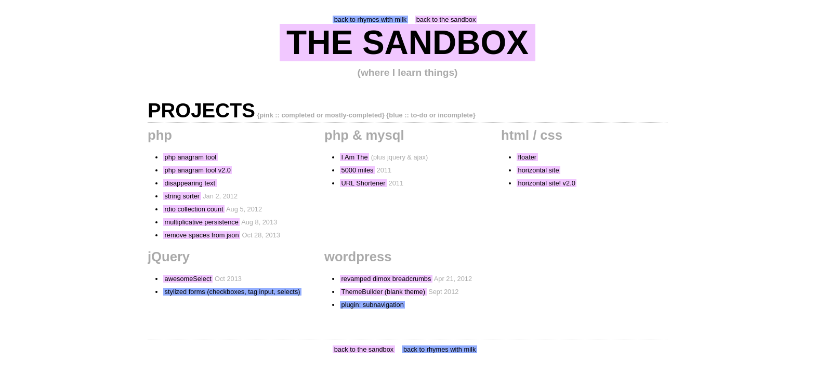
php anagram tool (191, 157)
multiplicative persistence (202, 222)
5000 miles (357, 170)
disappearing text (190, 183)
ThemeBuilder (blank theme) (383, 292)
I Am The (354, 157)
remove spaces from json (202, 235)
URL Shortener (363, 183)
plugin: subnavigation (372, 305)
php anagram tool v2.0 (198, 170)
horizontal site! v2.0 (546, 183)
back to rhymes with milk (370, 19)
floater (527, 157)
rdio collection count (194, 209)
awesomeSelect (188, 279)
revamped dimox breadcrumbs (386, 279)
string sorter (182, 196)
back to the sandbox (446, 19)
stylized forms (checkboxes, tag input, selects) (232, 292)
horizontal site (538, 170)
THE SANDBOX (407, 42)
